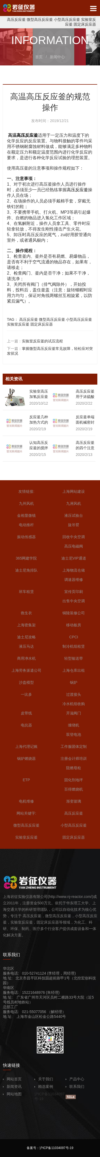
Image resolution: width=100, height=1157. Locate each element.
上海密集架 (26, 625)
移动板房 (73, 625)
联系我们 (75, 1086)
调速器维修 (73, 579)
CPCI (73, 637)
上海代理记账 (26, 746)
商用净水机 (26, 658)
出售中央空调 (73, 601)
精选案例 (43, 1086)
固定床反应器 (85, 24)
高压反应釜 (16, 19)
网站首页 (12, 1079)
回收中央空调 (73, 537)
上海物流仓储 (73, 570)
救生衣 (26, 613)
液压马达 (26, 646)
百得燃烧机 (73, 789)
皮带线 (26, 713)
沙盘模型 (26, 682)
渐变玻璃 (73, 801)
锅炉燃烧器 (26, 758)
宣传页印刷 (73, 591)
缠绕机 (73, 725)
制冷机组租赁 (73, 646)
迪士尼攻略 (26, 637)
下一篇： (50, 350)
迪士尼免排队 (26, 570)
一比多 (26, 694)
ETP (26, 780)
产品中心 (75, 1079)
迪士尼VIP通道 (73, 558)
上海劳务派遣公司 (26, 670)
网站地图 (12, 1094)
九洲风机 (73, 503)
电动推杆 (26, 525)
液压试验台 (73, 515)
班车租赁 (26, 591)
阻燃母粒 (73, 768)
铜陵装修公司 (73, 613)
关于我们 (43, 1079)
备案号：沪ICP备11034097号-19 (50, 1148)
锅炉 (73, 682)
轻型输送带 (73, 658)
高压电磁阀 (73, 546)
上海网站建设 (73, 491)
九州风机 (26, 503)
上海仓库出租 (73, 670)
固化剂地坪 (73, 780)
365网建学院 (26, 558)
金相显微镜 (26, 515)
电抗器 (26, 725)
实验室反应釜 (18, 324)
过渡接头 (73, 694)
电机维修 (26, 801)
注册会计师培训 (74, 758)
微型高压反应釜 (40, 19)
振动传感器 (26, 537)
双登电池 (73, 734)
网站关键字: (26, 813)
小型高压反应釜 (67, 19)
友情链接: (26, 491)
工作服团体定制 (74, 746)
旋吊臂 (73, 525)
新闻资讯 (12, 1086)
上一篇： (35, 341)
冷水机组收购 (73, 704)
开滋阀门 (73, 713)
